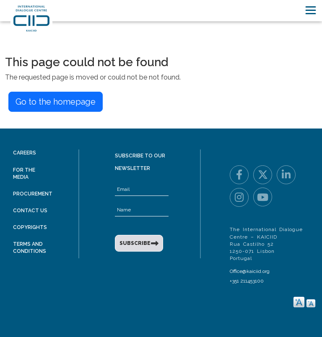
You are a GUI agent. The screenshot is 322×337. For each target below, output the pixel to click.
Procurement (32, 194)
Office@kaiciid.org (250, 271)
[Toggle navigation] (310, 10)
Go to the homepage (56, 102)
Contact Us (30, 211)
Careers (24, 153)
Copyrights (30, 227)
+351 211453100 (247, 281)
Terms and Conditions (29, 247)
